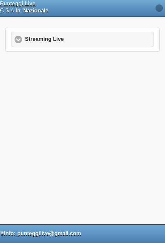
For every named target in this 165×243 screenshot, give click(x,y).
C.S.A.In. (24, 7)
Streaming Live (43, 37)
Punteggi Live (18, 3)
